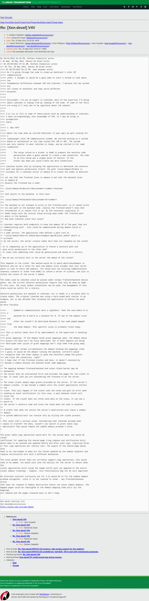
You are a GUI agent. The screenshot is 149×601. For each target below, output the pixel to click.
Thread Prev (24, 22)
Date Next (14, 22)
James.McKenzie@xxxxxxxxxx (38, 43)
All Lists (8, 17)
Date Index (46, 22)
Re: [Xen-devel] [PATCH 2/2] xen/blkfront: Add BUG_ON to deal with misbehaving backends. (58, 552)
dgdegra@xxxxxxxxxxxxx (37, 38)
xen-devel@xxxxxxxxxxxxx (38, 46)
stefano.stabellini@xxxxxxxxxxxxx (39, 35)
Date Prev (5, 22)
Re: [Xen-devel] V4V (21, 525)
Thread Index (57, 22)
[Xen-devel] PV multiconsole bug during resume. (41, 557)
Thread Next (35, 22)
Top (2, 17)
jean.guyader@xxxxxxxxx (115, 43)
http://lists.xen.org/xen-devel (17, 507)
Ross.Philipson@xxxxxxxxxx (78, 43)
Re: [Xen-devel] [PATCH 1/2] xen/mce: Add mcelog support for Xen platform (51, 549)
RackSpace (44, 594)
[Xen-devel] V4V (20, 519)
